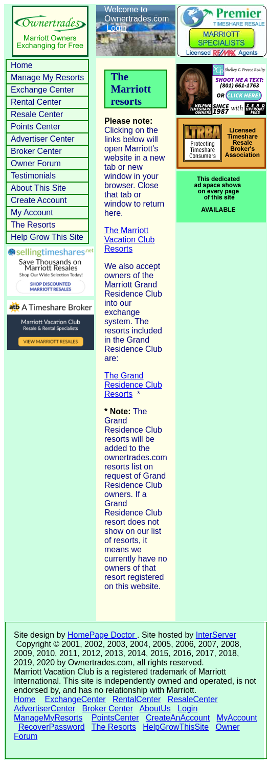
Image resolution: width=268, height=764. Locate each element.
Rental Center (36, 102)
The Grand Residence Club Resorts (133, 384)
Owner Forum (36, 163)
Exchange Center (42, 89)
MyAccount (237, 717)
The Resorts (33, 224)
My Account (32, 212)
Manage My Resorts (47, 77)
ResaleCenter (193, 699)
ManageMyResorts (48, 717)
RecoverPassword (51, 727)
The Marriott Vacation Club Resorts (129, 239)
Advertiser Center (43, 138)
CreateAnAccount (178, 717)
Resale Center (37, 114)
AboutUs (154, 708)
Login (116, 28)
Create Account (38, 200)
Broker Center (36, 151)
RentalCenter (137, 699)
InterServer (216, 635)
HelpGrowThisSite (176, 727)
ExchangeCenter (74, 699)
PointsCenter (115, 717)
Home (22, 65)
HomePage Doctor (102, 635)
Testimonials (33, 175)
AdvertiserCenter (44, 708)
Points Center (35, 126)
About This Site (38, 188)
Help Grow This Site (47, 237)
